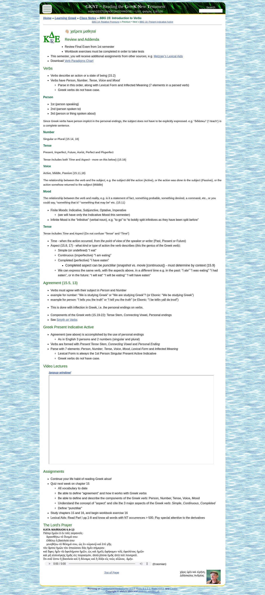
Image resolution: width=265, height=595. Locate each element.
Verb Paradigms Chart (78, 60)
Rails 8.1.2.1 (143, 588)
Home (47, 18)
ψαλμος (147, 11)
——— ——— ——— (47, 9)
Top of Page (111, 572)
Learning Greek (65, 18)
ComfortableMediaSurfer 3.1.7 (118, 588)
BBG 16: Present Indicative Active (156, 22)
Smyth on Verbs (67, 319)
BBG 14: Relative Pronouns (105, 22)
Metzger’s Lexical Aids (168, 56)
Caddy (173, 588)
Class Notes (88, 18)
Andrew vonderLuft (148, 591)
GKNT (91, 6)
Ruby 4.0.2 (158, 588)
